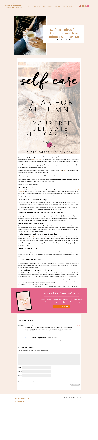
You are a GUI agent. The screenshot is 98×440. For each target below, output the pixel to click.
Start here (36, 6)
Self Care (67, 39)
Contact (65, 6)
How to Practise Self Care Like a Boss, (65, 175)
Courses (57, 6)
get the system (61, 306)
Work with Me (47, 6)
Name (20, 363)
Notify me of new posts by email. (26, 378)
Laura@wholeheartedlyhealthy (38, 333)
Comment (21, 349)
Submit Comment (75, 380)
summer (66, 170)
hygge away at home (36, 159)
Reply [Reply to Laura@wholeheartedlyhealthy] (78, 334)
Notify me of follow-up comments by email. (29, 375)
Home (29, 6)
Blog (71, 6)
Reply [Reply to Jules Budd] (78, 321)
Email (20, 367)
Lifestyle (59, 39)
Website (20, 371)
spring (60, 170)
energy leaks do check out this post (38, 236)
